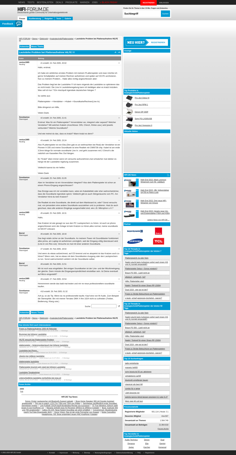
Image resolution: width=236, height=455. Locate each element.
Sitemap (87, 453)
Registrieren (149, 453)
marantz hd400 (131, 367)
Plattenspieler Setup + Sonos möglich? (141, 269)
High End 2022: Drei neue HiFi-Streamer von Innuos (154, 202)
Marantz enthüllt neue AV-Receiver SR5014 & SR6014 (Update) (73, 408)
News (21, 2)
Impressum (63, 453)
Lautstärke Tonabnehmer (29, 372)
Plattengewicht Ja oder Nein (136, 258)
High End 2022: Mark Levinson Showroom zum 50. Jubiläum (153, 181)
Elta (146, 444)
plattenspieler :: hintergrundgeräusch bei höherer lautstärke (43, 345)
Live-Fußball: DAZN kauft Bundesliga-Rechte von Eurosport (64, 406)
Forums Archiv (163, 429)
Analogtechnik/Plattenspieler (62, 39)
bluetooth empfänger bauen (136, 380)
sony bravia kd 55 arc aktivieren (138, 372)
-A (115, 52)
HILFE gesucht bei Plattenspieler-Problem (36, 340)
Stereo (35, 39)
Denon (147, 440)
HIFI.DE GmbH (15, 452)
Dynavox (131, 444)
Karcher (146, 447)
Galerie (68, 18)
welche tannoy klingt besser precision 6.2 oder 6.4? (146, 397)
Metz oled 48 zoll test (134, 401)
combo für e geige (132, 389)
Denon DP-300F (141, 112)
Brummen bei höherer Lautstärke (33, 334)
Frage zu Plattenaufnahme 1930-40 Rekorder (38, 329)
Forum (22, 18)
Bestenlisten (45, 2)
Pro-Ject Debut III (142, 98)
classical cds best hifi (134, 384)
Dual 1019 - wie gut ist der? (136, 290)
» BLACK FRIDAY (109, 2)
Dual (162, 440)
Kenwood (162, 447)
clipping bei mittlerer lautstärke (31, 356)
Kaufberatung (35, 18)
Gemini (162, 444)
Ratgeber (49, 18)
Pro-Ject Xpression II (143, 125)
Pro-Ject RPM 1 (141, 105)
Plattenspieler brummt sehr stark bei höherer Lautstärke (42, 367)
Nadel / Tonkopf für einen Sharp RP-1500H (143, 285)
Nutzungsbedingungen (103, 453)
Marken (84, 2)
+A (119, 52)
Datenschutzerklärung (124, 453)
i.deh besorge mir (132, 393)
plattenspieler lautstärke (29, 362)
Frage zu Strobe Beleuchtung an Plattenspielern (145, 294)
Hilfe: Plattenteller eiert (134, 281)
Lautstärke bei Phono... (28, 351)
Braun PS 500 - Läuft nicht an (137, 273)
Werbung (76, 453)
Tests (30, 2)
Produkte (71, 2)
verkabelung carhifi (133, 376)
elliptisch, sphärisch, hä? (135, 277)
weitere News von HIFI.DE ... (158, 220)
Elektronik (44, 39)
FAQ (139, 453)
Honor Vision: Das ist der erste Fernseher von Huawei (76, 412)
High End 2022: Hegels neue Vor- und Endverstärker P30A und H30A (155, 212)
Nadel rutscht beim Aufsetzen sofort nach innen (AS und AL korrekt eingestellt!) (146, 263)
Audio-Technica (131, 440)
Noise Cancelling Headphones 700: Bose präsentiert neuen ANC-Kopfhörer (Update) (79, 413)
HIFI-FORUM (24, 39)
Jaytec (131, 447)
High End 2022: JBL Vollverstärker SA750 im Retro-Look (155, 191)
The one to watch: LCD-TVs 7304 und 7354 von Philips (57, 403)
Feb (21, 391)
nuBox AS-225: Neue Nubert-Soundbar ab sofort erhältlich (66, 410)
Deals (59, 2)
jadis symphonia (132, 363)
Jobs (95, 2)
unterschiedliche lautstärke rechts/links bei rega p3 (40, 378)
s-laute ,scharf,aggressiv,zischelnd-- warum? (143, 298)
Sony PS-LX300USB (143, 119)
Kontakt (52, 453)
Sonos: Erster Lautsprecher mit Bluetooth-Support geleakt (49, 401)
